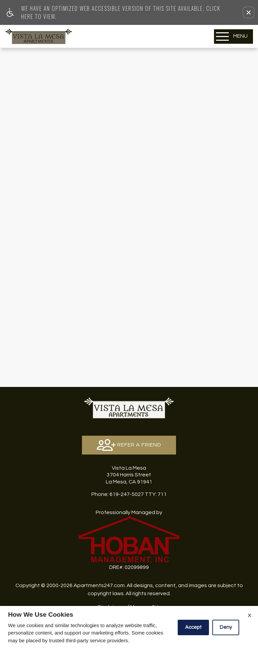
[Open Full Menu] (233, 36)
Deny (226, 627)
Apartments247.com (99, 585)
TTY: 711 (129, 494)
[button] (248, 12)
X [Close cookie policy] (249, 615)
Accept (193, 627)
